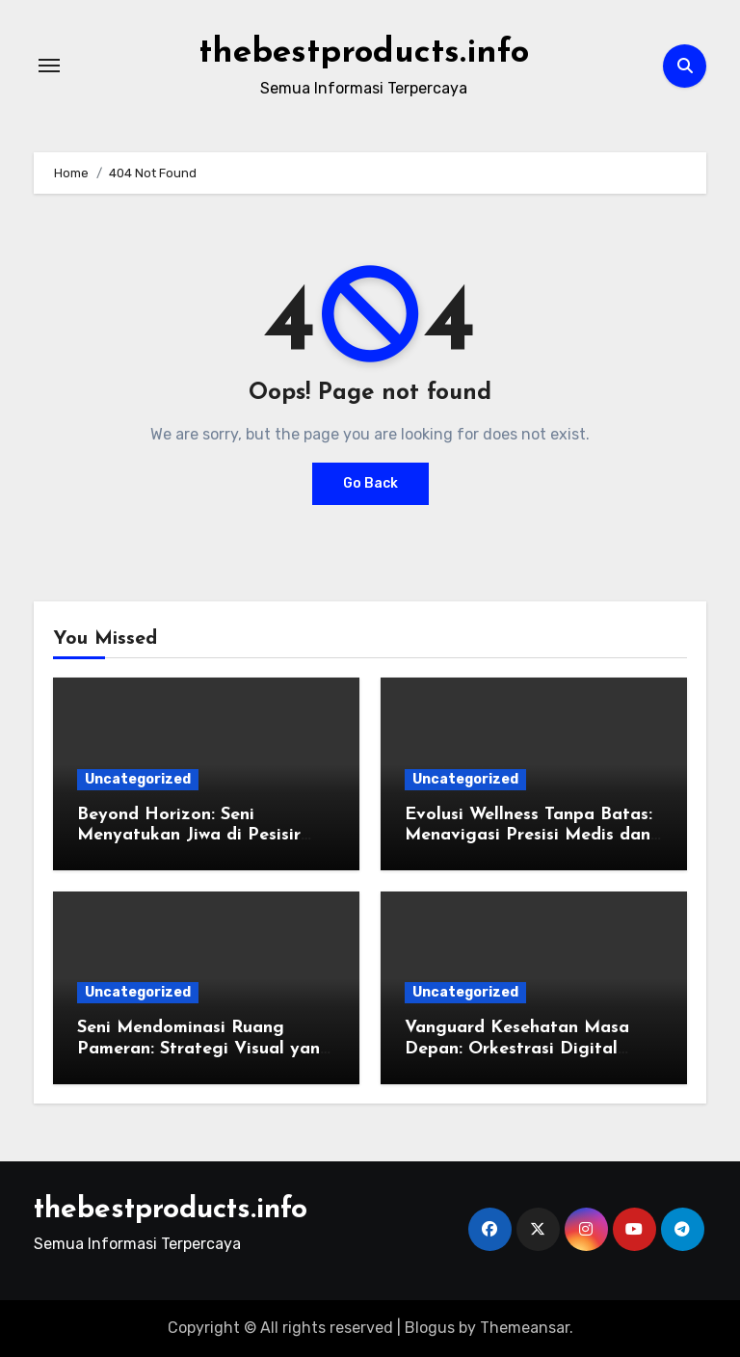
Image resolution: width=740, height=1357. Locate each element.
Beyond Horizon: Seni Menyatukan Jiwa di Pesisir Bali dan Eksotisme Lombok (192, 835)
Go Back (370, 483)
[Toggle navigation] (49, 65)
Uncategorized (138, 779)
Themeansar (524, 1327)
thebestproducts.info (363, 52)
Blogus (430, 1327)
